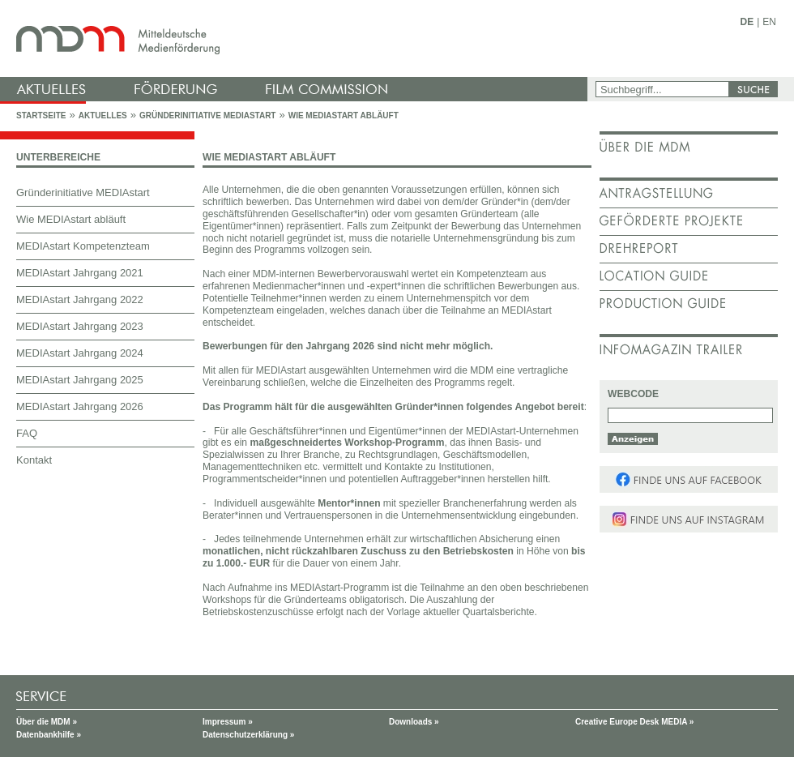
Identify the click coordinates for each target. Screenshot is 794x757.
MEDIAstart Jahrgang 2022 (79, 299)
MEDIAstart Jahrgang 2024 (79, 353)
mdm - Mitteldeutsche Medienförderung (295, 38)
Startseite (41, 115)
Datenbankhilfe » (48, 734)
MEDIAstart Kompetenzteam (83, 246)
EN (769, 22)
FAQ (26, 433)
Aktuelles (103, 115)
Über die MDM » (46, 721)
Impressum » (228, 721)
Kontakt (34, 460)
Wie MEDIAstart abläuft (343, 115)
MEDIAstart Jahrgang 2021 (79, 273)
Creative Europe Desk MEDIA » (634, 721)
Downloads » (414, 721)
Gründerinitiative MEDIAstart (207, 115)
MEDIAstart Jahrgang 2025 (79, 380)
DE (747, 22)
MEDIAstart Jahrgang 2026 (79, 406)
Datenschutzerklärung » (248, 734)
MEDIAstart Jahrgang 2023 (79, 326)
